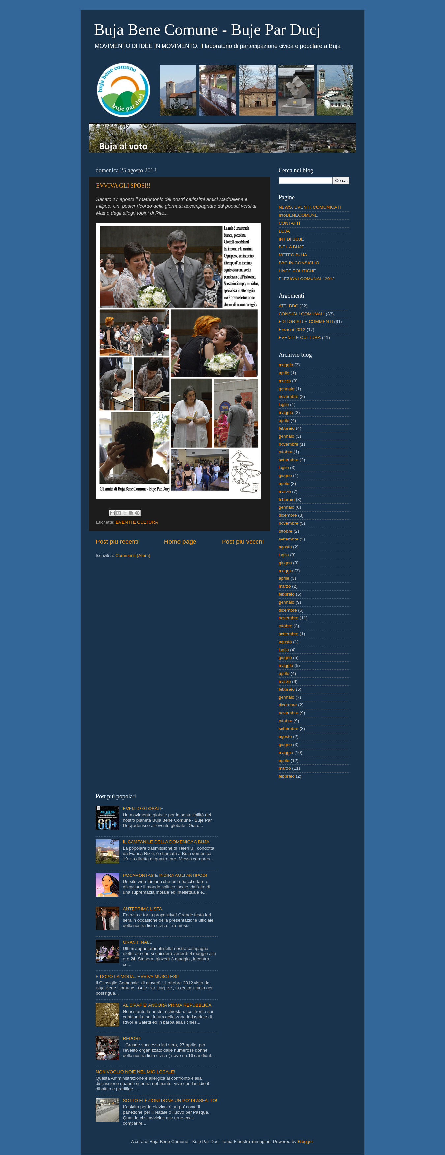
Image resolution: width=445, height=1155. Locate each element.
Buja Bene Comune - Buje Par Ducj (207, 29)
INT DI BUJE (291, 239)
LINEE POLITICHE (297, 270)
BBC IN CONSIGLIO (299, 262)
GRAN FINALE (137, 942)
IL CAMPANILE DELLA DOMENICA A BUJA (166, 841)
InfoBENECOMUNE (298, 215)
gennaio (286, 388)
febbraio (287, 428)
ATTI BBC (288, 305)
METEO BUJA (293, 254)
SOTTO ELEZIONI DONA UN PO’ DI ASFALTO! (170, 1100)
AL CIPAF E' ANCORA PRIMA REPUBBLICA (167, 1005)
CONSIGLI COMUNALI (302, 313)
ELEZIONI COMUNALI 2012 (307, 278)
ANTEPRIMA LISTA (142, 908)
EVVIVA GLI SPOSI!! (123, 185)
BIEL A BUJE (291, 246)
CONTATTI (289, 223)
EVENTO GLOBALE (143, 808)
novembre (288, 396)
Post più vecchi (243, 541)
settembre (288, 459)
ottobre (285, 451)
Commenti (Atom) (132, 555)
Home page (180, 541)
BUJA (284, 231)
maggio (286, 364)
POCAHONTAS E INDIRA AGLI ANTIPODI (165, 875)
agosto (285, 546)
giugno (285, 475)
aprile (284, 372)
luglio (284, 404)
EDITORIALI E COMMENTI (306, 321)
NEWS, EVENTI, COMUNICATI (310, 207)
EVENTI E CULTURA (137, 522)
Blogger (305, 1141)
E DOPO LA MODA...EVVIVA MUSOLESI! (137, 976)
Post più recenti (117, 541)
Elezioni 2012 (292, 329)
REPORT (132, 1038)
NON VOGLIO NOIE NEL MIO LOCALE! (135, 1071)
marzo (285, 380)
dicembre (288, 515)
